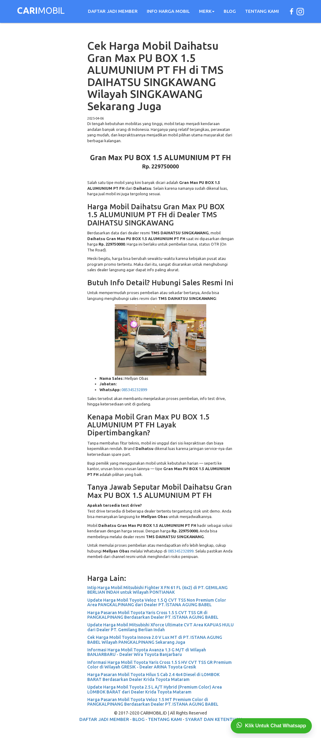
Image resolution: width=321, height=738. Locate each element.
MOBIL (41, 11)
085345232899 (134, 389)
